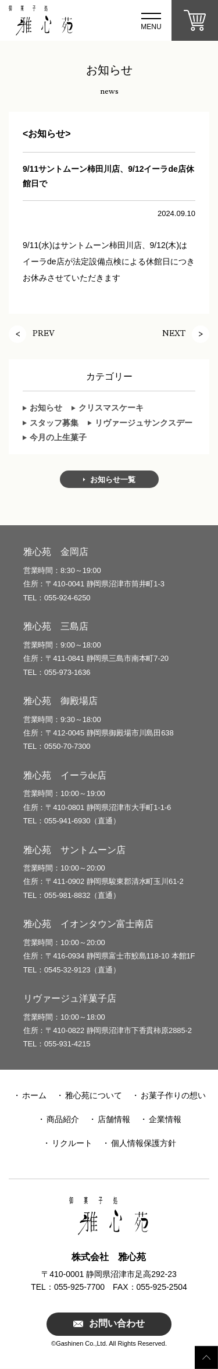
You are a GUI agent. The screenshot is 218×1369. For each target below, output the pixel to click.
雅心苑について (93, 1095)
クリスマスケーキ (111, 407)
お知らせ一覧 (112, 479)
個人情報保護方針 (143, 1143)
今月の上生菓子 (58, 437)
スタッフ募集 (54, 422)
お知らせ (46, 407)
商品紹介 (63, 1119)
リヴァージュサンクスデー (143, 422)
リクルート (72, 1143)
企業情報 (165, 1119)
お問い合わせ (117, 1324)
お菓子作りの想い (173, 1095)
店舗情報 (114, 1119)
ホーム (34, 1095)
